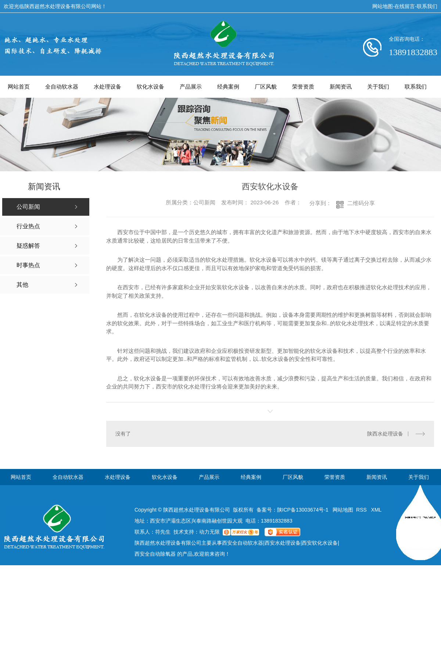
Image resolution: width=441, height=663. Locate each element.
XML (376, 510)
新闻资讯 (341, 86)
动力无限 (209, 532)
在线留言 (404, 6)
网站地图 (382, 6)
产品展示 (191, 86)
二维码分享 (361, 203)
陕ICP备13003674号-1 (303, 510)
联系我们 (427, 6)
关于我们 (378, 86)
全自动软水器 (61, 86)
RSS (362, 510)
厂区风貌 (266, 86)
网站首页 (19, 86)
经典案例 (228, 86)
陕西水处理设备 (385, 434)
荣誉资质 (303, 86)
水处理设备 (107, 86)
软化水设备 (150, 86)
